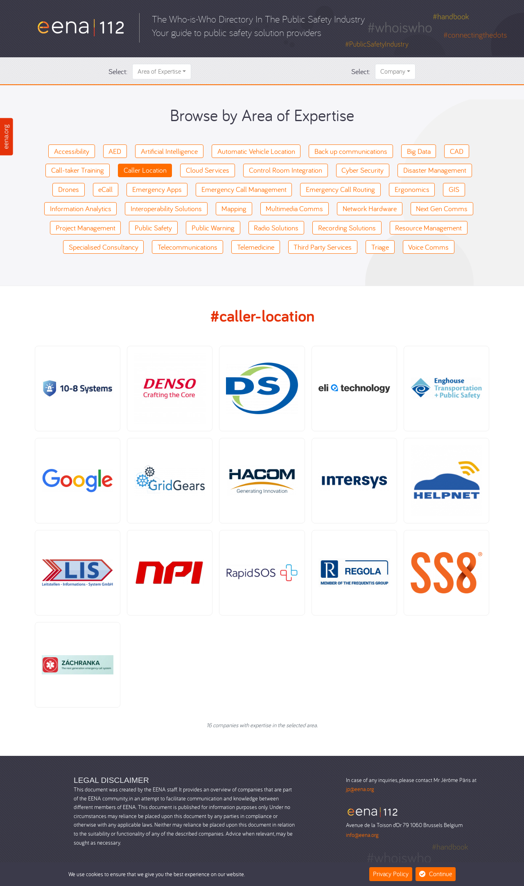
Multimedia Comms (294, 208)
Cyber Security (362, 170)
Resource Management (428, 227)
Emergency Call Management (244, 189)
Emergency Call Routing (340, 189)
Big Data (419, 151)
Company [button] (392, 71)
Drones (68, 189)
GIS (454, 189)
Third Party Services (323, 247)
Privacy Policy (391, 874)
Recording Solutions (347, 227)
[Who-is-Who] (81, 27)
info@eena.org (362, 835)
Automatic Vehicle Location (256, 151)
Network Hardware (370, 208)
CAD (456, 151)
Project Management (85, 227)
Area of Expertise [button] (159, 71)
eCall (105, 189)
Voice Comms (428, 247)
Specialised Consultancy (103, 247)
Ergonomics (412, 189)
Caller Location (145, 170)
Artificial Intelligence (169, 151)
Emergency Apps (157, 189)
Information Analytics (80, 208)
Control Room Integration (285, 170)
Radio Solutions (276, 227)
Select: (117, 71)
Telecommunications (187, 247)
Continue (435, 874)
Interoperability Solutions (166, 208)
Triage (380, 247)
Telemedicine (255, 247)
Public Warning (213, 227)
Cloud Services (207, 170)
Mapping (233, 208)
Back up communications (350, 151)
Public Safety (153, 227)
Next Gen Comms (442, 208)
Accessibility (71, 151)
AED (114, 151)
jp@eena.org (360, 789)
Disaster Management (434, 170)
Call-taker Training (77, 170)
